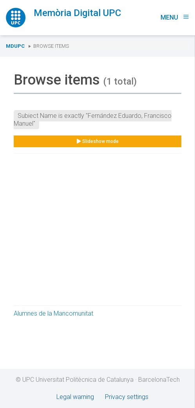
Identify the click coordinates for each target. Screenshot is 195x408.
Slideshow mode (98, 141)
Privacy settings (126, 397)
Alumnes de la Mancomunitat (53, 313)
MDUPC (15, 46)
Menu (175, 17)
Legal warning (75, 397)
